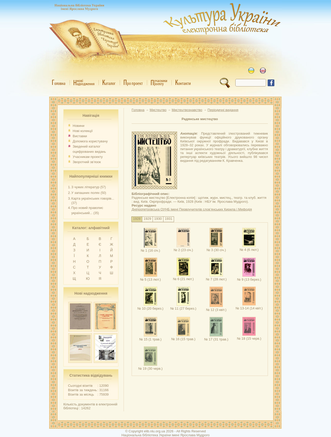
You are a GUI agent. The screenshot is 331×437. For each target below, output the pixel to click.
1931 (168, 219)
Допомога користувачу (90, 141)
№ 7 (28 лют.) (216, 277)
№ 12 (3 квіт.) (216, 308)
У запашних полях (85, 193)
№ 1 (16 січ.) (150, 248)
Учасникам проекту (88, 157)
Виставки (80, 136)
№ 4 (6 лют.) (249, 248)
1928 (137, 219)
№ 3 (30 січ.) (216, 248)
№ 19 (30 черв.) (150, 366)
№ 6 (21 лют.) (183, 277)
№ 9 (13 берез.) (249, 277)
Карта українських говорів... (92, 198)
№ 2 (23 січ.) (183, 248)
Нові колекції (83, 131)
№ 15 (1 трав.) (150, 337)
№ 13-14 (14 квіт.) (249, 306)
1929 (147, 219)
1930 (158, 219)
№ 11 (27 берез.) (183, 306)
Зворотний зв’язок (87, 162)
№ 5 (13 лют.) (150, 277)
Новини (78, 126)
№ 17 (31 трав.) (216, 337)
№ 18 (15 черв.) (249, 336)
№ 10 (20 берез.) (150, 306)
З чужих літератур (85, 187)
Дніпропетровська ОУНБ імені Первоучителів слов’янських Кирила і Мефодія (192, 209)
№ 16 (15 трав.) (183, 337)
